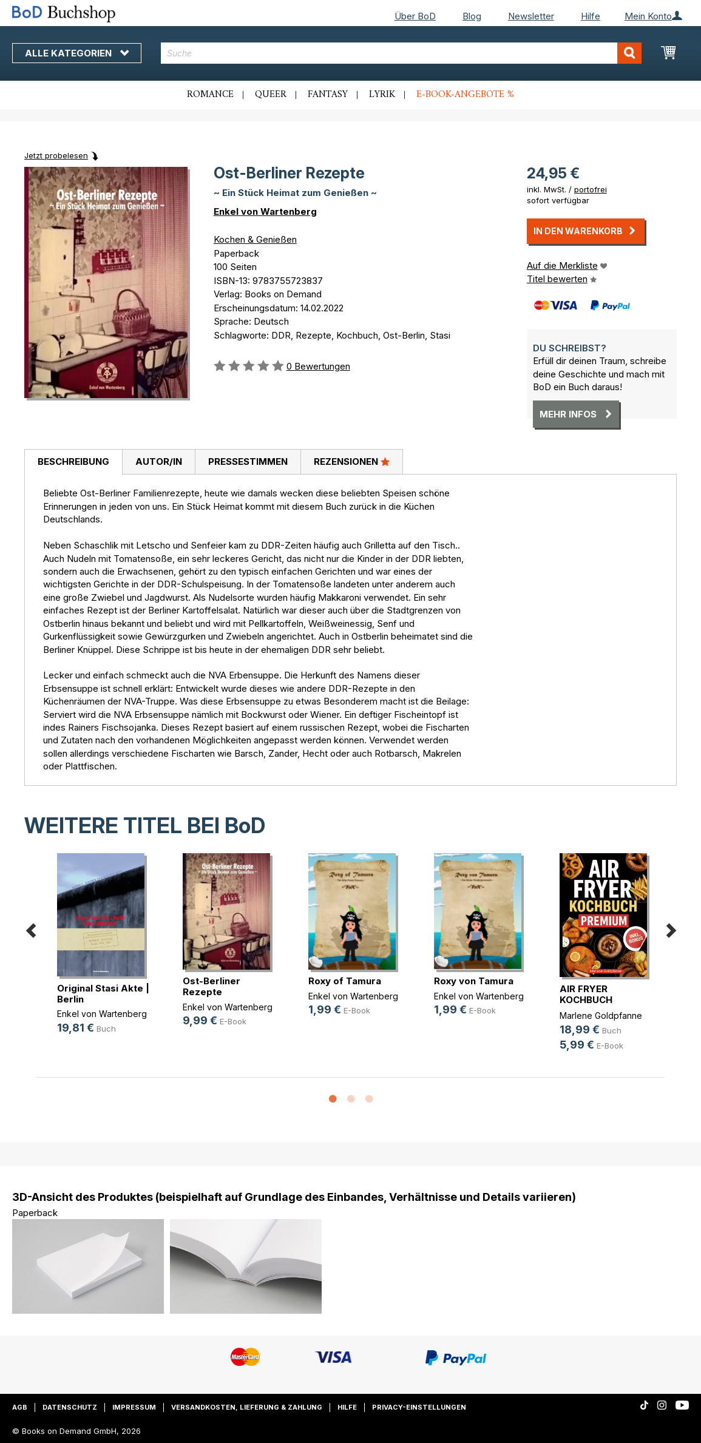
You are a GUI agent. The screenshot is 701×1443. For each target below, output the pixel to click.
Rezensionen (352, 461)
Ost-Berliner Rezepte (211, 986)
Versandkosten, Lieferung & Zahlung (246, 1407)
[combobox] (401, 53)
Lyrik (382, 94)
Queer (270, 94)
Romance (210, 94)
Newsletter (531, 16)
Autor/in (158, 461)
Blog (471, 16)
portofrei (590, 189)
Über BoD (415, 16)
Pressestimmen (248, 461)
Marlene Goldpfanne (601, 1015)
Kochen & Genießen (255, 239)
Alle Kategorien (77, 53)
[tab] (73, 462)
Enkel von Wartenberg (265, 211)
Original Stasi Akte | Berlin (103, 993)
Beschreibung (73, 461)
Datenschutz (69, 1407)
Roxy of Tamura (344, 981)
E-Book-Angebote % (465, 94)
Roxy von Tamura (473, 981)
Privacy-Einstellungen (419, 1407)
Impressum (134, 1407)
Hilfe (590, 16)
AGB (19, 1407)
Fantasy (328, 94)
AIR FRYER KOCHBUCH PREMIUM (586, 999)
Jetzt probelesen (56, 155)
